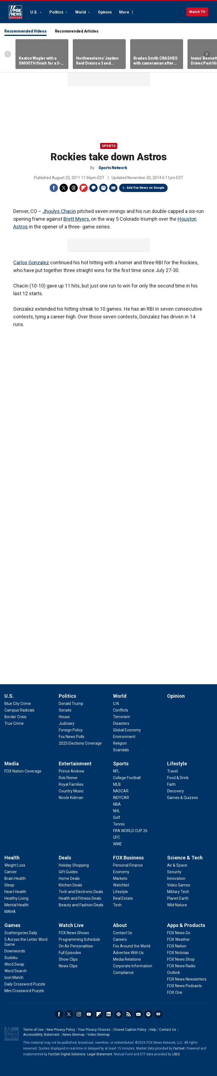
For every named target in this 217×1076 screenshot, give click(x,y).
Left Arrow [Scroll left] (7, 54)
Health (12, 858)
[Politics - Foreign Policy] (71, 730)
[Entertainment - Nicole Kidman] (71, 797)
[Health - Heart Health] (15, 891)
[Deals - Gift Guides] (68, 872)
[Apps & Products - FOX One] (174, 992)
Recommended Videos (25, 31)
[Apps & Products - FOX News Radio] (181, 966)
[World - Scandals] (121, 750)
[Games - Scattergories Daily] (20, 933)
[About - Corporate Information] (132, 966)
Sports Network (112, 168)
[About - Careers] (120, 939)
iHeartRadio (158, 1014)
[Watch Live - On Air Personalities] (76, 946)
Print (103, 188)
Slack (118, 1014)
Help (152, 1030)
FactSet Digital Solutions (66, 1054)
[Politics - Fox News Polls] (71, 736)
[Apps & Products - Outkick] (173, 972)
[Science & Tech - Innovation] (176, 878)
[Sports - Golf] (116, 817)
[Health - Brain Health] (15, 878)
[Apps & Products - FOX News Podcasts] (184, 986)
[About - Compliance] (123, 972)
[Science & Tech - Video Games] (178, 885)
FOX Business (128, 858)
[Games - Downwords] (14, 951)
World (81, 12)
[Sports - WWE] (117, 844)
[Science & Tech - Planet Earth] (178, 898)
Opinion (104, 12)
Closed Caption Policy (129, 1030)
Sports (109, 146)
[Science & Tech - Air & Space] (177, 865)
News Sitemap (73, 1035)
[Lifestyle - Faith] (171, 784)
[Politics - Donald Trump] (71, 703)
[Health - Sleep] (9, 885)
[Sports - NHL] (116, 811)
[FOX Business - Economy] (121, 872)
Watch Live (71, 925)
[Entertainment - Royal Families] (71, 784)
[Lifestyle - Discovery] (175, 791)
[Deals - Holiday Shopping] (74, 865)
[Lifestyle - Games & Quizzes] (182, 797)
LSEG (176, 1054)
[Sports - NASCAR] (120, 791)
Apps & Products (186, 925)
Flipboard (83, 188)
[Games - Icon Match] (13, 977)
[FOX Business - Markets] (120, 878)
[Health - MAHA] (10, 911)
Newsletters (138, 1014)
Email (113, 188)
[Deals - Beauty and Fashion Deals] (81, 905)
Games (12, 925)
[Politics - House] (64, 717)
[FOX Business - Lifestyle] (120, 891)
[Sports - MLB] (117, 784)
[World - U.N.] (116, 703)
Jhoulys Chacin (59, 211)
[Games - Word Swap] (14, 964)
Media (11, 763)
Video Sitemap (98, 1035)
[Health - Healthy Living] (16, 898)
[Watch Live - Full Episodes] (70, 952)
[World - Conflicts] (120, 710)
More (124, 12)
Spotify (148, 1014)
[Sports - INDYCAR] (121, 797)
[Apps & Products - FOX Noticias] (178, 952)
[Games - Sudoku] (11, 957)
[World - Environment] (124, 736)
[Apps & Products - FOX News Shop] (181, 959)
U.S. (34, 12)
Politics (56, 12)
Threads (73, 188)
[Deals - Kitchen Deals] (70, 885)
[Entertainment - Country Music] (71, 791)
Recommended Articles (76, 31)
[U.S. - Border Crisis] (15, 717)
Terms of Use (33, 1030)
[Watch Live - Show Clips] (68, 959)
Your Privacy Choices (94, 1030)
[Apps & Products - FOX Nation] (176, 946)
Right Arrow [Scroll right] (206, 54)
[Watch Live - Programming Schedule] (79, 939)
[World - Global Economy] (127, 730)
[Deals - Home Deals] (69, 878)
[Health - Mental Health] (16, 905)
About (120, 925)
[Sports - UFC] (116, 837)
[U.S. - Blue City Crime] (17, 703)
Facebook (54, 188)
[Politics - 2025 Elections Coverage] (80, 743)
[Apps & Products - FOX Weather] (178, 939)
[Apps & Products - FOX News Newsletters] (187, 979)
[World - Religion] (120, 743)
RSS (128, 1014)
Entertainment (75, 763)
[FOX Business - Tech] (117, 905)
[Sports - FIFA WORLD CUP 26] (130, 831)
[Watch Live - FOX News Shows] (74, 933)
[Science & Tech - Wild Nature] (177, 905)
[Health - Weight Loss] (14, 865)
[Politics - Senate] (65, 710)
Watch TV (197, 12)
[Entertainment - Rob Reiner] (68, 778)
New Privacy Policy (61, 1030)
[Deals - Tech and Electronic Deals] (81, 891)
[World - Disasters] (121, 723)
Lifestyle (177, 763)
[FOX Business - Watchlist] (121, 885)
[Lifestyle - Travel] (172, 771)
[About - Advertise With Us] (128, 952)
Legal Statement (99, 1054)
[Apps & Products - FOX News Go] (178, 933)
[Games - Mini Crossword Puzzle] (24, 991)
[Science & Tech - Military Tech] (178, 891)
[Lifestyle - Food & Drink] (178, 778)
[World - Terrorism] (121, 717)
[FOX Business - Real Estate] (123, 898)
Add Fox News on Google (145, 188)
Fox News (15, 12)
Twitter (64, 188)
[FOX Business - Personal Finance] (128, 865)
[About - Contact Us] (122, 933)
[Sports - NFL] (116, 771)
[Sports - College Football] (127, 778)
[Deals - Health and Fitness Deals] (80, 898)
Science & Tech (185, 858)
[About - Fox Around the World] (131, 946)
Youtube (89, 1014)
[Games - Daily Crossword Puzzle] (24, 984)
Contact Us (167, 1030)
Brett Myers (76, 219)
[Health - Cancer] (10, 872)
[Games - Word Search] (15, 971)
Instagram (79, 1014)
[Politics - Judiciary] (66, 723)
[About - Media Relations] (127, 959)
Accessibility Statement (41, 1035)
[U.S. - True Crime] (14, 723)
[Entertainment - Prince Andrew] (71, 771)
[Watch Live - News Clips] (68, 966)
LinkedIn (109, 1014)
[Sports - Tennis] (119, 824)
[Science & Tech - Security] (174, 872)
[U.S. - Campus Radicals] (19, 710)
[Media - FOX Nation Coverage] (22, 771)
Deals (65, 858)
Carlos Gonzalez (31, 262)
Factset (179, 1048)
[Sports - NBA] (117, 804)
